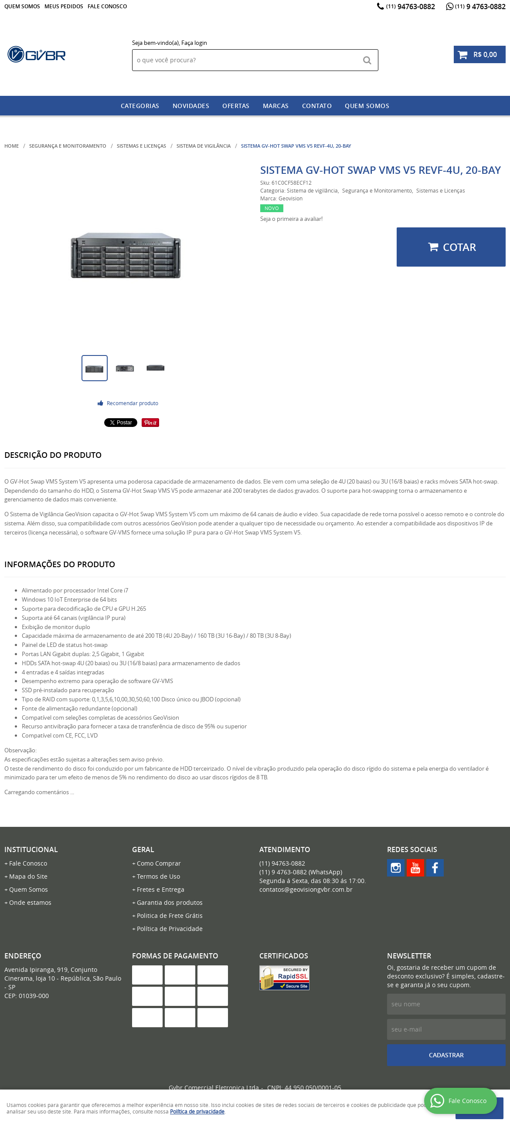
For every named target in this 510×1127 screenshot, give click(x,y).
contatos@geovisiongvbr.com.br (306, 889)
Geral (143, 849)
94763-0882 (410, 6)
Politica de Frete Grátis (170, 915)
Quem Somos (22, 6)
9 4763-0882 (480, 6)
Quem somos (367, 106)
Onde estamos (30, 902)
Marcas (276, 106)
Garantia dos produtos (170, 902)
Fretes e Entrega (160, 889)
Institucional (31, 849)
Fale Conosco (107, 6)
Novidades (191, 106)
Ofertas (236, 106)
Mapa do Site (28, 876)
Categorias (140, 106)
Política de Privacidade (170, 928)
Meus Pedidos (63, 6)
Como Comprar (159, 863)
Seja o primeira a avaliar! (291, 219)
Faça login (194, 43)
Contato (317, 106)
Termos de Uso (158, 876)
